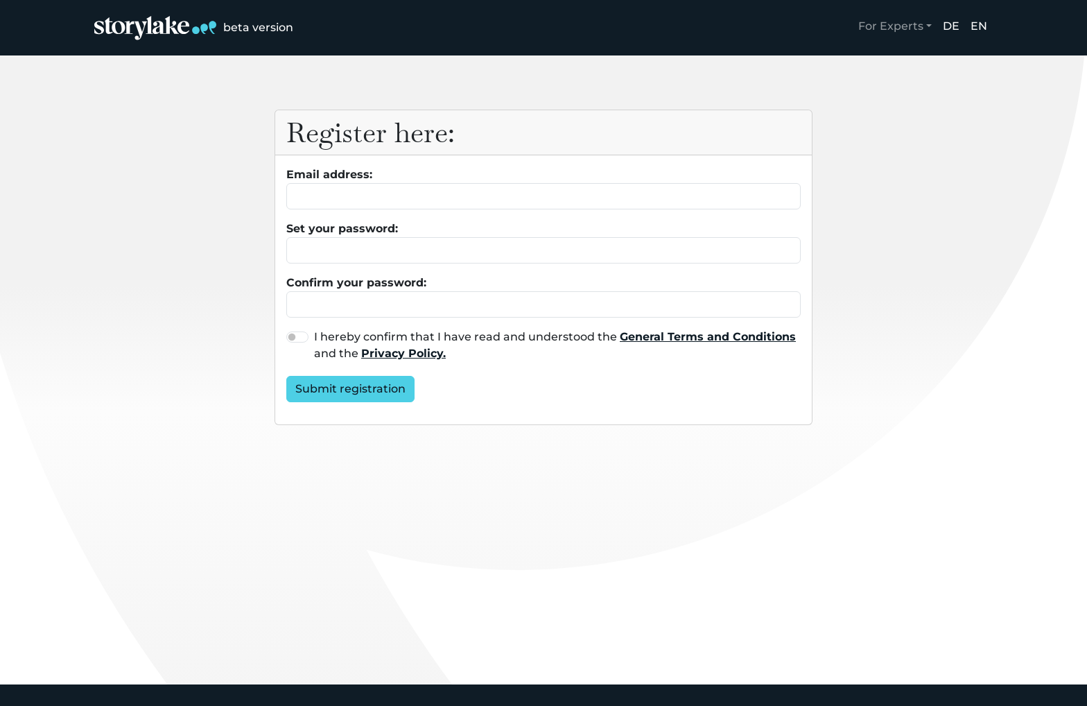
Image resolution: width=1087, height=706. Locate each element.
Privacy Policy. (403, 353)
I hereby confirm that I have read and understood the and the (555, 345)
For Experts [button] (890, 26)
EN (979, 26)
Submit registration (350, 388)
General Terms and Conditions (708, 336)
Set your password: (342, 228)
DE (951, 26)
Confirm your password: (356, 282)
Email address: (329, 174)
